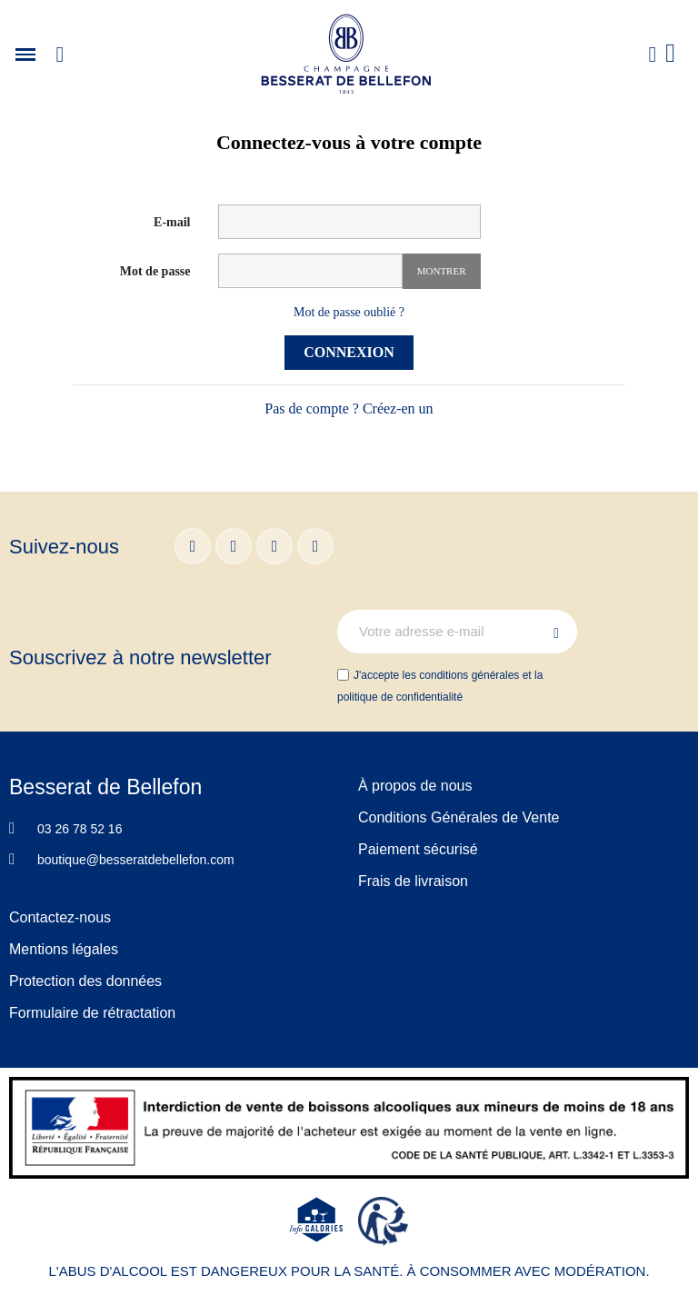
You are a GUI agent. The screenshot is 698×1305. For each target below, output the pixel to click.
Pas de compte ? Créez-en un (348, 408)
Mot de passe (155, 271)
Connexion (349, 352)
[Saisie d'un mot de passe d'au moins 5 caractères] (310, 271)
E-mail (172, 222)
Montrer (441, 270)
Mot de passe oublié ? (349, 312)
